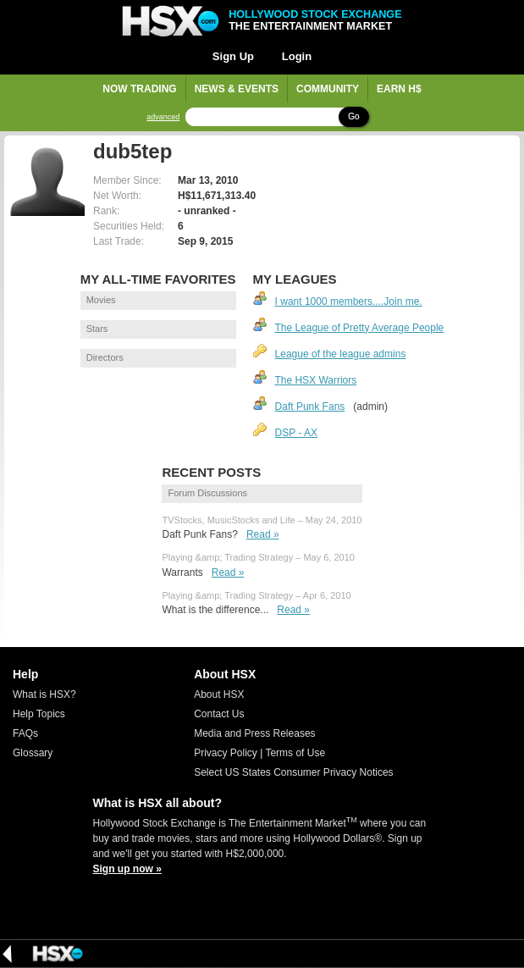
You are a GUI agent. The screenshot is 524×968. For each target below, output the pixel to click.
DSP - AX (296, 433)
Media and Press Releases (254, 733)
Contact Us (219, 714)
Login (297, 56)
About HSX (219, 694)
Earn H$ (399, 89)
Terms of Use (295, 753)
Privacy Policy (225, 753)
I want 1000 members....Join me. (348, 301)
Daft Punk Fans (310, 406)
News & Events (237, 89)
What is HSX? (44, 694)
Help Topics (39, 714)
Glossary (32, 753)
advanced (162, 117)
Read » (262, 534)
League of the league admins (340, 354)
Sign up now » (127, 869)
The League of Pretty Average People (359, 328)
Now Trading (139, 89)
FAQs (25, 733)
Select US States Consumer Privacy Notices (293, 772)
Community (327, 89)
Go (353, 116)
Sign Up (233, 56)
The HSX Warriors (315, 380)
